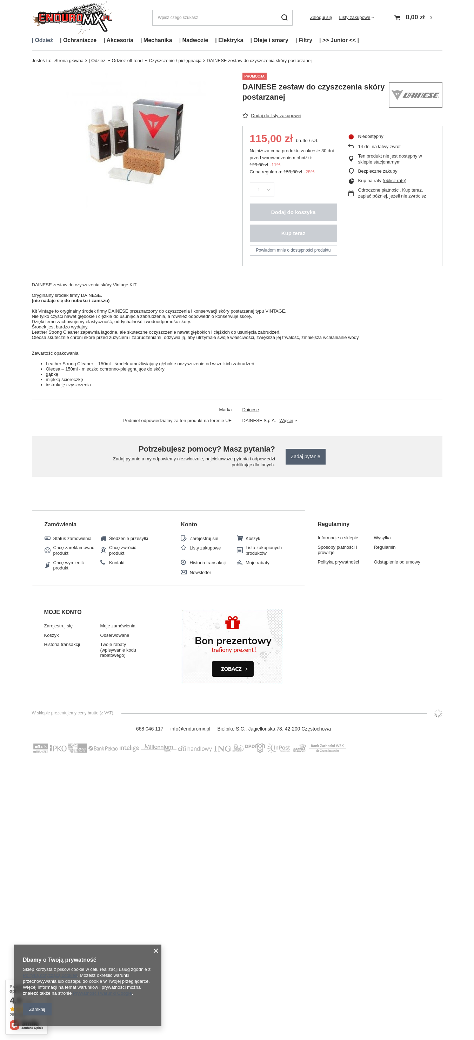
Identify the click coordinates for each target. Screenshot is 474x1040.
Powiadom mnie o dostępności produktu (293, 250)
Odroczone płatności (379, 190)
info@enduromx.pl (191, 729)
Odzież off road (127, 60)
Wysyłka (382, 537)
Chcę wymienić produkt (68, 565)
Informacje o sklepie (338, 537)
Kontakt (117, 562)
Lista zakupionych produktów (264, 550)
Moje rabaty (257, 562)
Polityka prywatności (338, 562)
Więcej (286, 420)
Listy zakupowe (354, 17)
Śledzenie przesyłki (128, 538)
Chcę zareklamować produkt (73, 550)
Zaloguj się (321, 17)
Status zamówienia (72, 538)
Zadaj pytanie (305, 456)
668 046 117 (149, 729)
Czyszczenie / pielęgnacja (175, 60)
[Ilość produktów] (259, 189)
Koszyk (253, 538)
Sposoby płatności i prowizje (337, 550)
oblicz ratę (394, 180)
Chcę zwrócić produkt (122, 550)
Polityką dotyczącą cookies (50, 975)
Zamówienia (61, 524)
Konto (189, 524)
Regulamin (384, 547)
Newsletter (200, 572)
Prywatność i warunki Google (102, 993)
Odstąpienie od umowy (397, 562)
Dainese (250, 409)
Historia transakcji (207, 562)
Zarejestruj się (203, 538)
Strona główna (69, 60)
